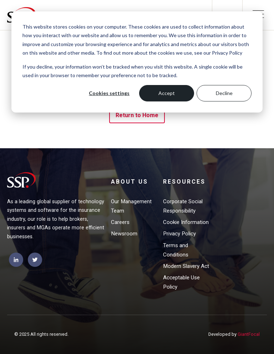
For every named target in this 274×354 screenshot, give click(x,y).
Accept (166, 93)
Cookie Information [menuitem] (186, 222)
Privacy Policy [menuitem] (179, 233)
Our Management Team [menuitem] (131, 206)
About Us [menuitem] (129, 181)
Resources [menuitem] (184, 181)
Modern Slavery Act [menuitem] (186, 266)
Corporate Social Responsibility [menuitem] (183, 206)
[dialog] (137, 62)
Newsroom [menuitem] (124, 233)
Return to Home (137, 115)
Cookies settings (109, 93)
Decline (224, 93)
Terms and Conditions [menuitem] (175, 250)
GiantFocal (249, 334)
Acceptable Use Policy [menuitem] (181, 282)
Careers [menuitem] (120, 222)
